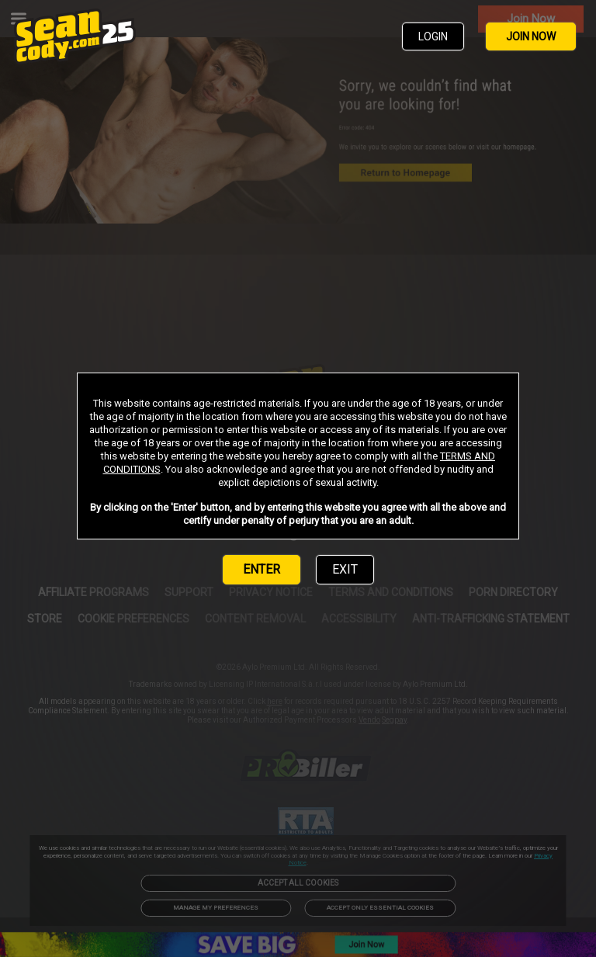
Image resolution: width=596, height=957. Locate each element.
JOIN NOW (531, 36)
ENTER (261, 569)
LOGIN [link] (433, 36)
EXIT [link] (345, 569)
